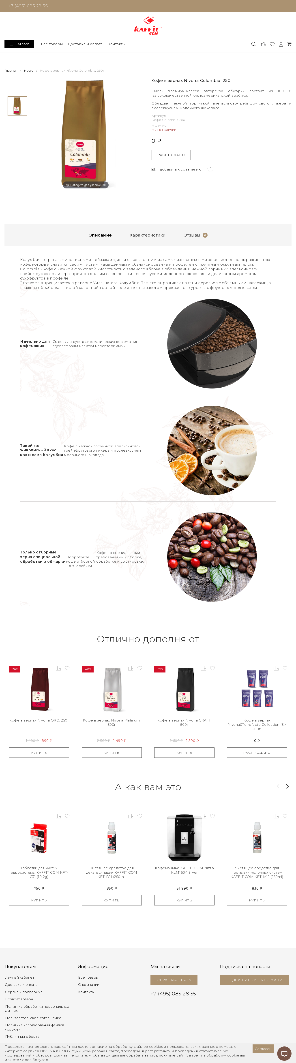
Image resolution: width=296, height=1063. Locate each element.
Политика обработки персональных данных (38, 1008)
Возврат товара (20, 999)
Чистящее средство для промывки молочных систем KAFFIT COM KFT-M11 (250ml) (256, 872)
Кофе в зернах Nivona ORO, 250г (39, 720)
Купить (39, 753)
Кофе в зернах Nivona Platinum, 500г (112, 722)
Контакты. (87, 992)
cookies (156, 1046)
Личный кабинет (20, 977)
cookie (233, 1055)
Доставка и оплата (85, 44)
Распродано (171, 155)
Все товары (52, 44)
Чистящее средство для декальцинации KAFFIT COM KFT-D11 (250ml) (112, 872)
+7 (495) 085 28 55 (28, 6)
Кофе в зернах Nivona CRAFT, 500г (184, 722)
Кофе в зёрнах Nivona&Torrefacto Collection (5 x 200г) (257, 724)
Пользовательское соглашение (34, 1017)
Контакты (116, 44)
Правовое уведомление (27, 1043)
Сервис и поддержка (25, 992)
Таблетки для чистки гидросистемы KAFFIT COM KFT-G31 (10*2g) (39, 872)
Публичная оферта (23, 1035)
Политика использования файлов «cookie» (36, 1026)
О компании (89, 984)
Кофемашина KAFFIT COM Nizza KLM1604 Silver (184, 870)
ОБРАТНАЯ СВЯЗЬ (174, 980)
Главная (11, 70)
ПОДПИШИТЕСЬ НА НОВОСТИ (255, 980)
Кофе (28, 70)
